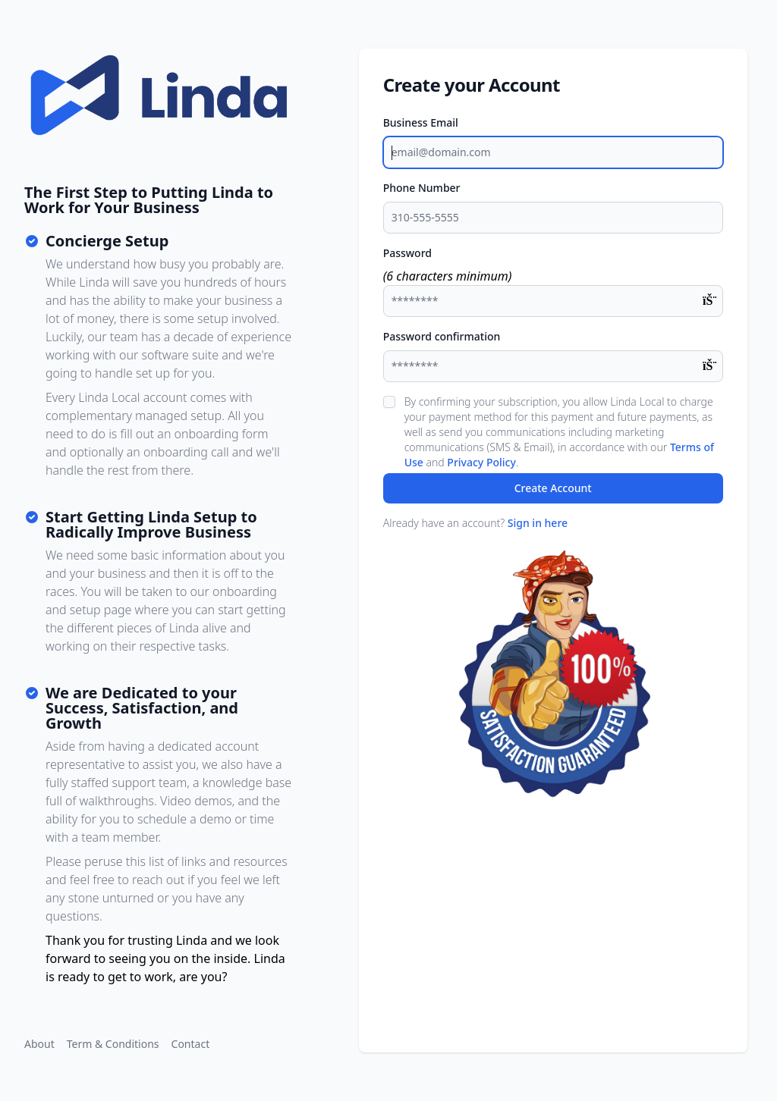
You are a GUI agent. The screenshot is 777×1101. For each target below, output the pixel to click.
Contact (190, 1044)
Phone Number (422, 187)
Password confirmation (442, 336)
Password (407, 253)
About (39, 1044)
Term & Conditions (113, 1044)
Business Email (420, 122)
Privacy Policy (481, 462)
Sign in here (538, 523)
